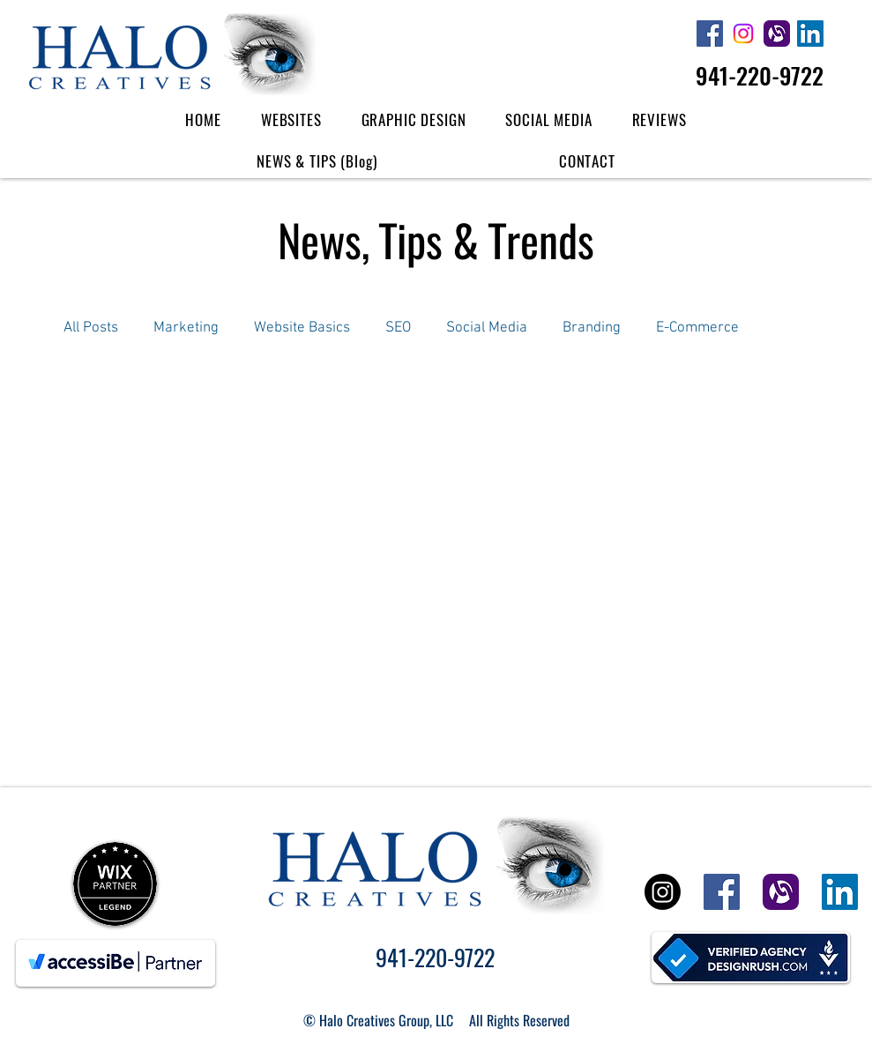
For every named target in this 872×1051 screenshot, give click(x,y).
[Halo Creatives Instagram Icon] (743, 33)
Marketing (186, 328)
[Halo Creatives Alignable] (777, 33)
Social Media (486, 328)
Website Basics (302, 328)
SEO (398, 328)
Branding (592, 328)
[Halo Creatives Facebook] (710, 33)
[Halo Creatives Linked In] (810, 33)
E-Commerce (697, 328)
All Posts (90, 328)
